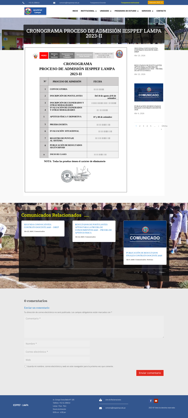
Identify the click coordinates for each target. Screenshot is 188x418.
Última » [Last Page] (164, 127)
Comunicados (39, 231)
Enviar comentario (150, 373)
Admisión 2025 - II (155, 2)
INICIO (75, 11)
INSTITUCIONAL (88, 11)
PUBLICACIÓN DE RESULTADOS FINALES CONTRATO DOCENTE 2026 (147, 108)
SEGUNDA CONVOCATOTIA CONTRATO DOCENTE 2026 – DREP (146, 50)
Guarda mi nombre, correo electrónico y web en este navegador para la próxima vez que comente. (70, 366)
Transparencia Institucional (130, 3)
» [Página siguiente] (158, 126)
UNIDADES (104, 11)
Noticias (150, 260)
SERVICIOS (146, 11)
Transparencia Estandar (98, 3)
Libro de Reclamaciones (113, 399)
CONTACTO (161, 11)
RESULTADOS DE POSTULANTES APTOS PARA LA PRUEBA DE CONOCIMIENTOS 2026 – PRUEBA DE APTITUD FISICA (148, 68)
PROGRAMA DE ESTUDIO (125, 11)
